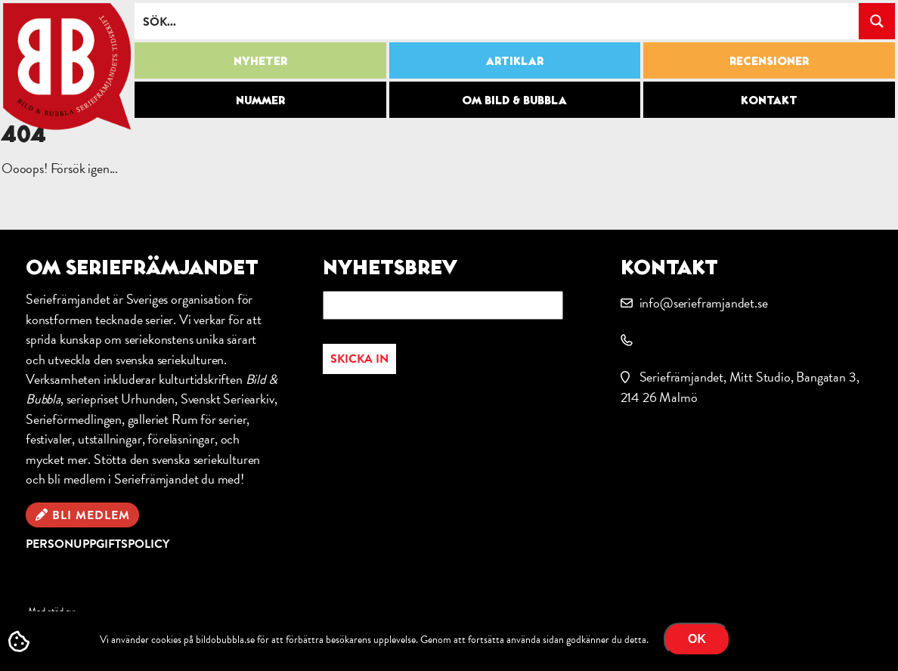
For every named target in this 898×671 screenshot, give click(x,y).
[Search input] (497, 21)
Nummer (260, 100)
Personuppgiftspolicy (97, 544)
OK (697, 638)
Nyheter (260, 60)
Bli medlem (91, 515)
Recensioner (769, 60)
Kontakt (769, 100)
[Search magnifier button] (877, 21)
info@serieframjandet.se (703, 302)
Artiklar (514, 60)
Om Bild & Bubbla (514, 100)
